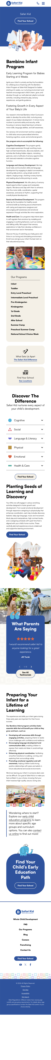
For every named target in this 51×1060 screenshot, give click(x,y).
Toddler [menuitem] (14, 288)
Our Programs (25, 929)
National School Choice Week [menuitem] (25, 334)
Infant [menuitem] (13, 284)
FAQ (25, 924)
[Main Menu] (43, 3)
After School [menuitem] (16, 320)
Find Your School (25, 21)
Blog (25, 934)
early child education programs (21, 818)
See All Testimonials (25, 673)
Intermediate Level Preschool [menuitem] (24, 297)
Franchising (25, 945)
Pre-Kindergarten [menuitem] (19, 302)
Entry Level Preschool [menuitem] (21, 293)
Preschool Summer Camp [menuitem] (23, 329)
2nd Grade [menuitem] (16, 316)
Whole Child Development (25, 919)
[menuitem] (25, 986)
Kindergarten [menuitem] (17, 306)
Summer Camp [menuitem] (18, 325)
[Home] (15, 3)
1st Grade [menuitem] (15, 311)
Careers (25, 940)
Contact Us (25, 950)
